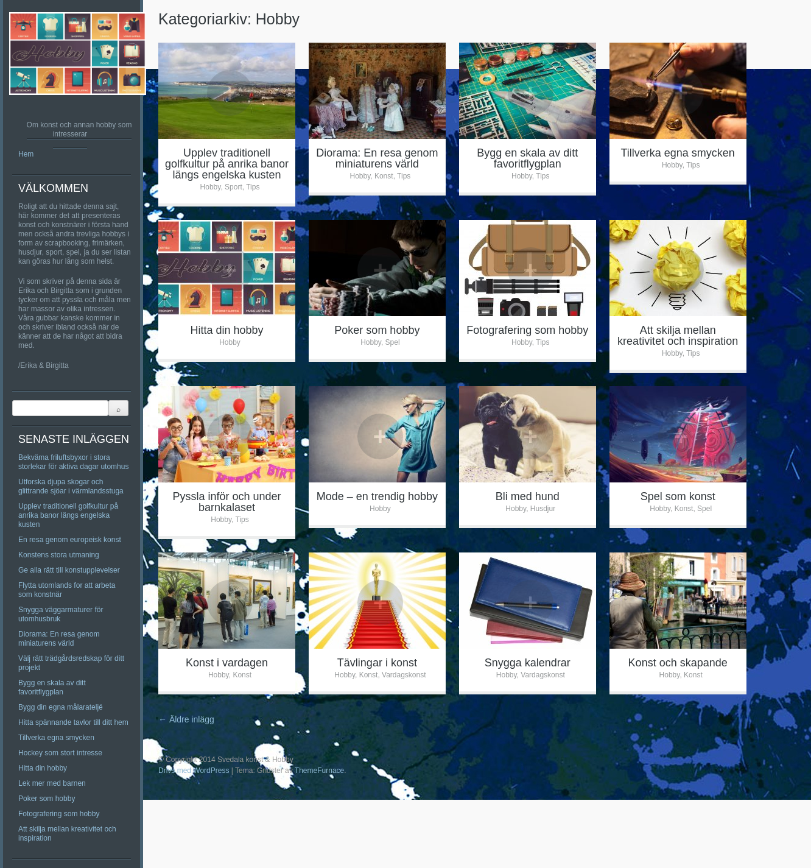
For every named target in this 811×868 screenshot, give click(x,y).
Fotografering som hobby (58, 814)
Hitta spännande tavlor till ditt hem (73, 722)
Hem (25, 154)
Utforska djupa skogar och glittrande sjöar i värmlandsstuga (71, 486)
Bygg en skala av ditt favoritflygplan (52, 687)
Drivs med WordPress (193, 770)
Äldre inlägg (186, 719)
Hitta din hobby (42, 768)
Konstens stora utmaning (58, 555)
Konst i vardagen (227, 663)
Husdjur (542, 508)
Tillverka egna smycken (56, 737)
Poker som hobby (46, 798)
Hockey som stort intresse (60, 753)
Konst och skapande (678, 663)
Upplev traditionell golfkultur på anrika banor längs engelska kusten (68, 515)
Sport (233, 187)
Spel (392, 342)
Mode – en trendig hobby (377, 496)
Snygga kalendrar (528, 663)
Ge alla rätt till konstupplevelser (69, 570)
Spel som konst (678, 496)
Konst (383, 176)
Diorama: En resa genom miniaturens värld (58, 638)
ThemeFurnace (319, 770)
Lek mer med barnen (52, 783)
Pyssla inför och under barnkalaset (226, 501)
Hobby (210, 187)
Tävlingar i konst (377, 663)
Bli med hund (528, 496)
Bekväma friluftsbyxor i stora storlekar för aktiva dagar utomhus (73, 462)
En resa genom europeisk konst (69, 539)
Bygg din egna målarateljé (60, 707)
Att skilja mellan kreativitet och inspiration (677, 335)
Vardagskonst (404, 675)
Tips (252, 187)
